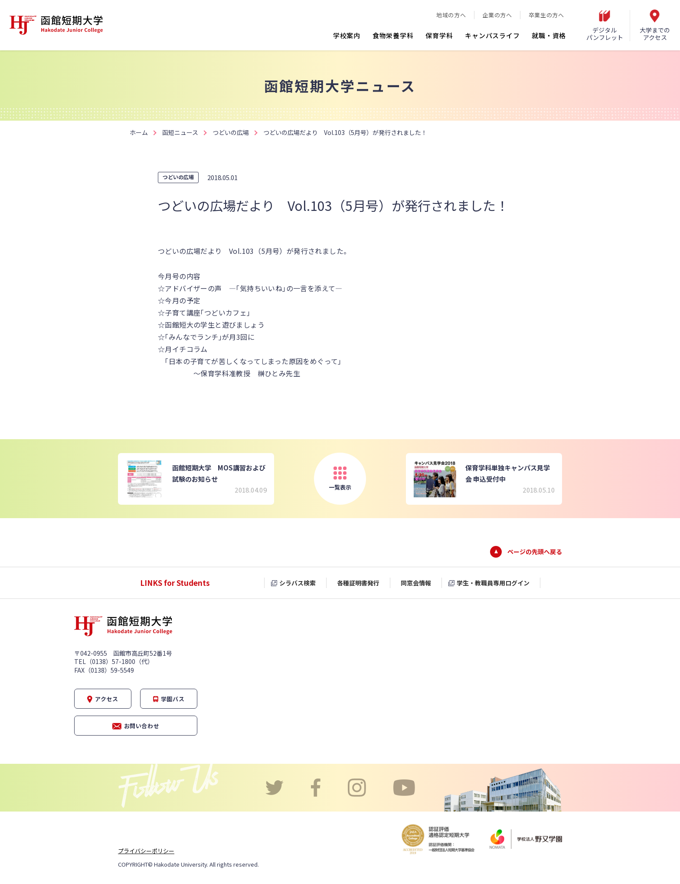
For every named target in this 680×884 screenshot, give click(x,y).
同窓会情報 (416, 582)
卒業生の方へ (546, 15)
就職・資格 (549, 35)
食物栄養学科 (393, 35)
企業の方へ (497, 15)
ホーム (139, 132)
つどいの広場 (230, 132)
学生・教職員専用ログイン (493, 582)
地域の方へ (451, 15)
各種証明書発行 (358, 582)
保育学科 (439, 35)
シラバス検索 (297, 582)
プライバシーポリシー (146, 851)
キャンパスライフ (492, 35)
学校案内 (346, 35)
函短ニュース (180, 132)
